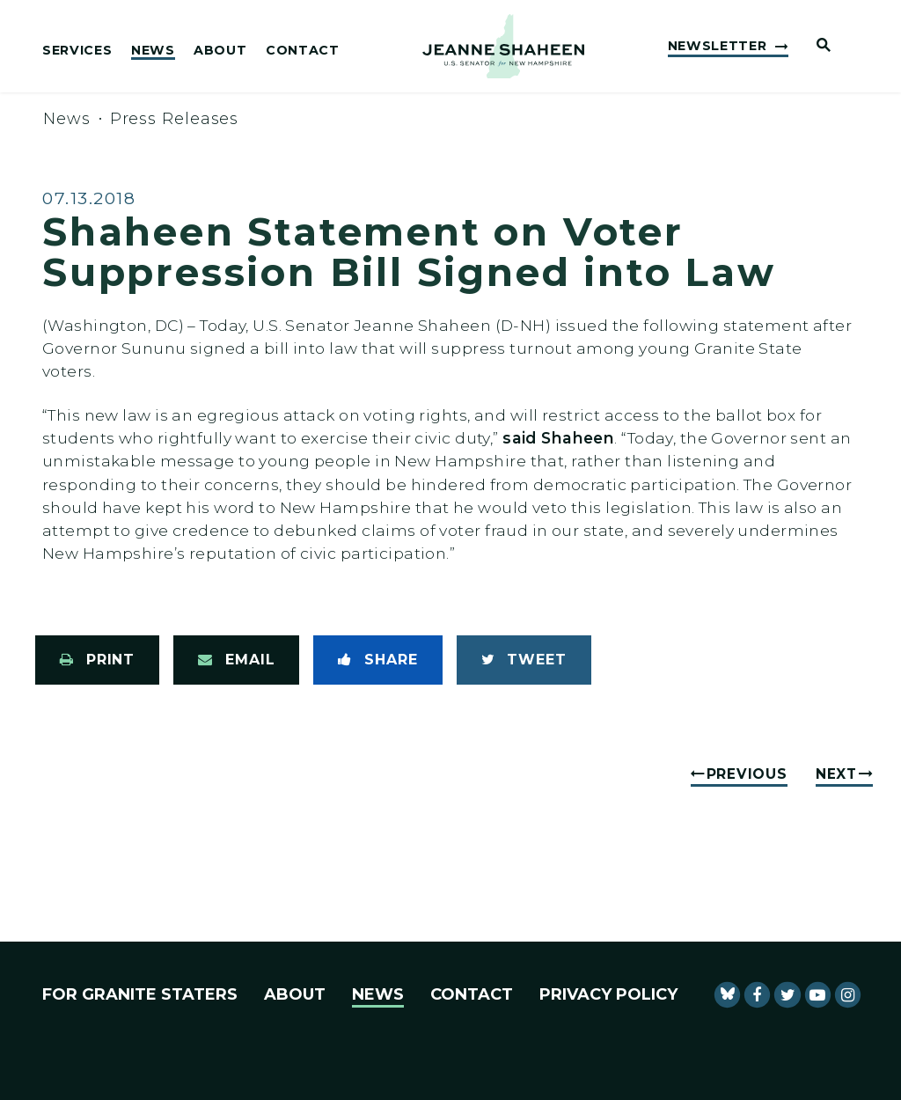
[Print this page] (97, 660)
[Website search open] (816, 46)
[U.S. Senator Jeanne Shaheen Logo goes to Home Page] (503, 46)
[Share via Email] (236, 660)
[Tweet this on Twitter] (524, 660)
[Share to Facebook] (377, 660)
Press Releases (174, 118)
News (153, 51)
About (220, 51)
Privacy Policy (608, 994)
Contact (303, 51)
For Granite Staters (140, 994)
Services (77, 51)
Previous (747, 774)
